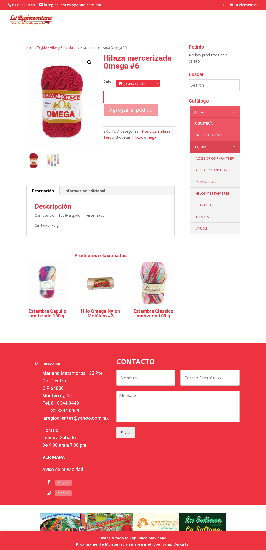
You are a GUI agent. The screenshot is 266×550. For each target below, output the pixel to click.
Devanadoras (208, 181)
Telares (202, 216)
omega (150, 137)
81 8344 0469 (65, 410)
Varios (201, 228)
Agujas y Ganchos (211, 170)
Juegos (215, 111)
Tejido (42, 47)
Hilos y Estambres (63, 47)
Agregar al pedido (131, 109)
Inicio (30, 47)
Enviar (126, 432)
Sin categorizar (208, 135)
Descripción (43, 190)
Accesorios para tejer (215, 158)
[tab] (43, 190)
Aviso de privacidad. (63, 469)
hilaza (137, 137)
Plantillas (205, 205)
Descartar (181, 544)
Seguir (63, 482)
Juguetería (215, 123)
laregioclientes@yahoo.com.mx (75, 418)
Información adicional (84, 190)
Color (108, 81)
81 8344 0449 (65, 403)
